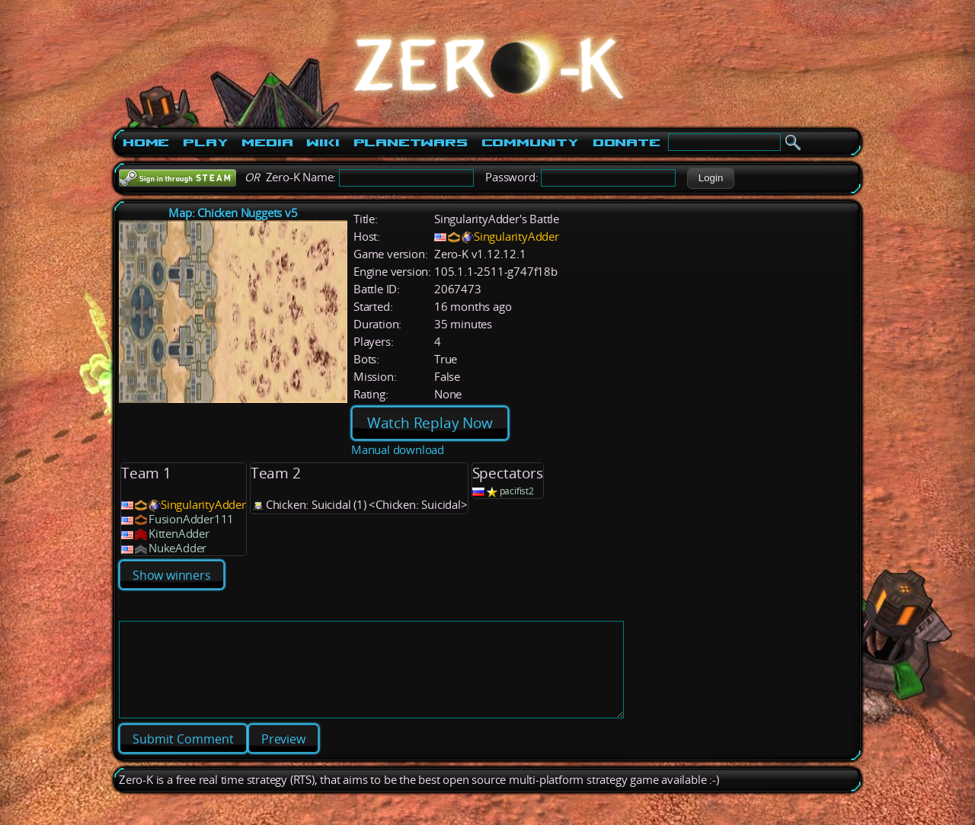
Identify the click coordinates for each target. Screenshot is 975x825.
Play (205, 142)
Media (266, 142)
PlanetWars (410, 142)
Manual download (397, 450)
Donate (626, 142)
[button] (710, 178)
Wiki (322, 142)
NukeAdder (177, 548)
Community (530, 142)
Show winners (172, 575)
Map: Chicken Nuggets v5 (232, 213)
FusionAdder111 (191, 519)
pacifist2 (517, 490)
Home (146, 142)
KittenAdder (179, 533)
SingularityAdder (516, 236)
